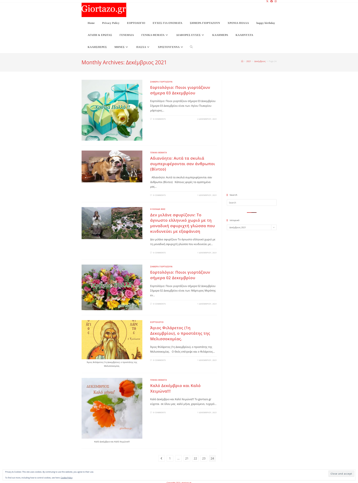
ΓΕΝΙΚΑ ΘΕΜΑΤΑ (158, 152)
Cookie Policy (66, 477)
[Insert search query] (252, 202)
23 (204, 458)
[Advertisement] (250, 138)
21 (187, 458)
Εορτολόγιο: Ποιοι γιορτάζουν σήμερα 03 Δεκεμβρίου (180, 90)
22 (195, 458)
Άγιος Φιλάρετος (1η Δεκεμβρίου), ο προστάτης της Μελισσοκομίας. (180, 333)
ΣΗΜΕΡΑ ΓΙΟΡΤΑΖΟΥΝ (161, 81)
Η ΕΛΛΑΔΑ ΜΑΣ (157, 209)
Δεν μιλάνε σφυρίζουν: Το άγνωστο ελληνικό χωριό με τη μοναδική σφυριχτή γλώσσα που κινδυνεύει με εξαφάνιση (182, 223)
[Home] (242, 61)
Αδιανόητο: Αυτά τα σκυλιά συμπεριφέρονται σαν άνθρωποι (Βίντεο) (182, 163)
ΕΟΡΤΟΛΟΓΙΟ (156, 322)
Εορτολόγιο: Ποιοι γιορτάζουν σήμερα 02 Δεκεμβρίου (180, 274)
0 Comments (159, 119)
